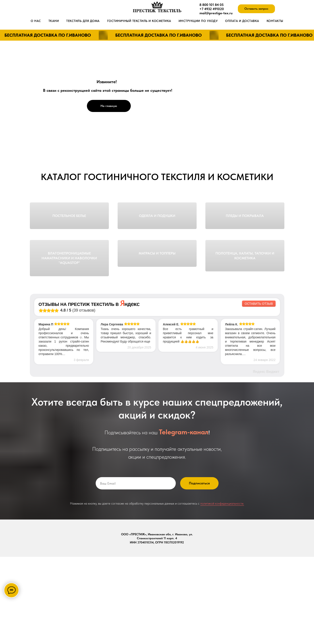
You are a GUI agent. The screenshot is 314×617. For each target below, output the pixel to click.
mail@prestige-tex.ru (216, 13)
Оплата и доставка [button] (242, 21)
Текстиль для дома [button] (83, 21)
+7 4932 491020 (211, 9)
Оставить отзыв (259, 364)
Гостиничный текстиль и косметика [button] (139, 21)
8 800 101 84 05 (211, 5)
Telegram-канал (183, 492)
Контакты (275, 21)
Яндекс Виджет (266, 432)
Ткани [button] (53, 21)
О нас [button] (36, 21)
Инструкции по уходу (198, 21)
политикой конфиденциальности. (222, 564)
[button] (256, 8)
